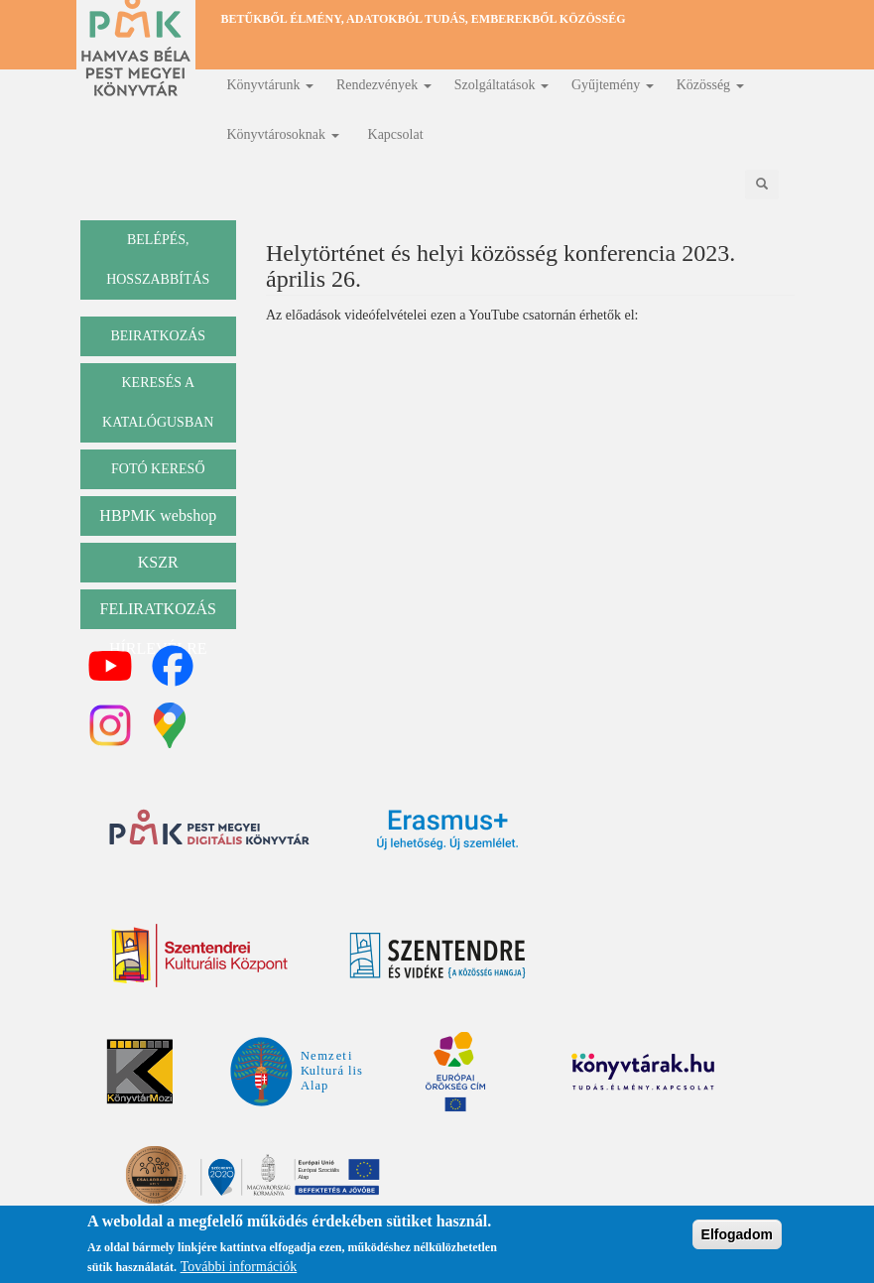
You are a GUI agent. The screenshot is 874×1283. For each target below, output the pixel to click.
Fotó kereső (158, 468)
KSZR (158, 562)
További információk (239, 1266)
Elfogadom (737, 1234)
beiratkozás (157, 335)
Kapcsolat (396, 134)
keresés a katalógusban (157, 402)
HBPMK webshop (157, 515)
